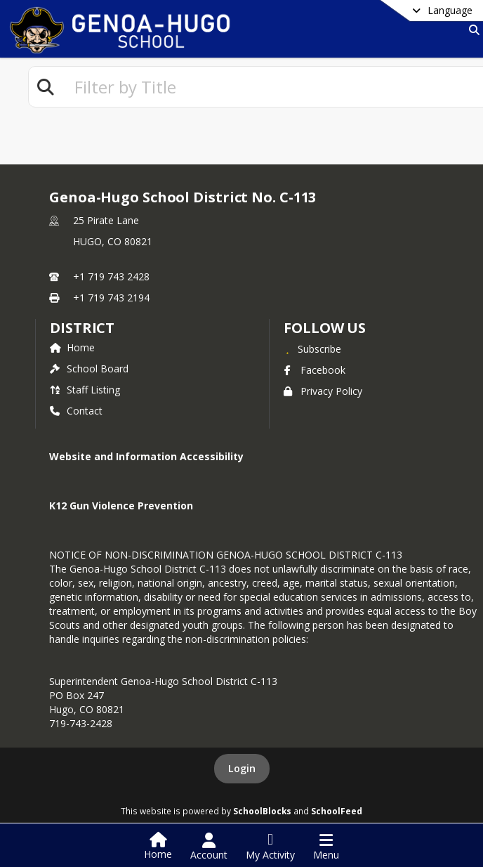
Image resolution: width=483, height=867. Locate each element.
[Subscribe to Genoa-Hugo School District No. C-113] (312, 348)
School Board (89, 368)
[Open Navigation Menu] (326, 846)
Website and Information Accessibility (146, 456)
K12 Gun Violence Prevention (121, 505)
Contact (76, 410)
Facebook (314, 370)
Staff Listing (85, 389)
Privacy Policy (323, 391)
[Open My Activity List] (270, 846)
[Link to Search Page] (471, 30)
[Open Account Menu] (208, 846)
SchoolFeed (336, 810)
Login (242, 768)
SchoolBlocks (262, 810)
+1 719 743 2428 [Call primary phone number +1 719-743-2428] (111, 276)
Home (72, 347)
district (82, 327)
